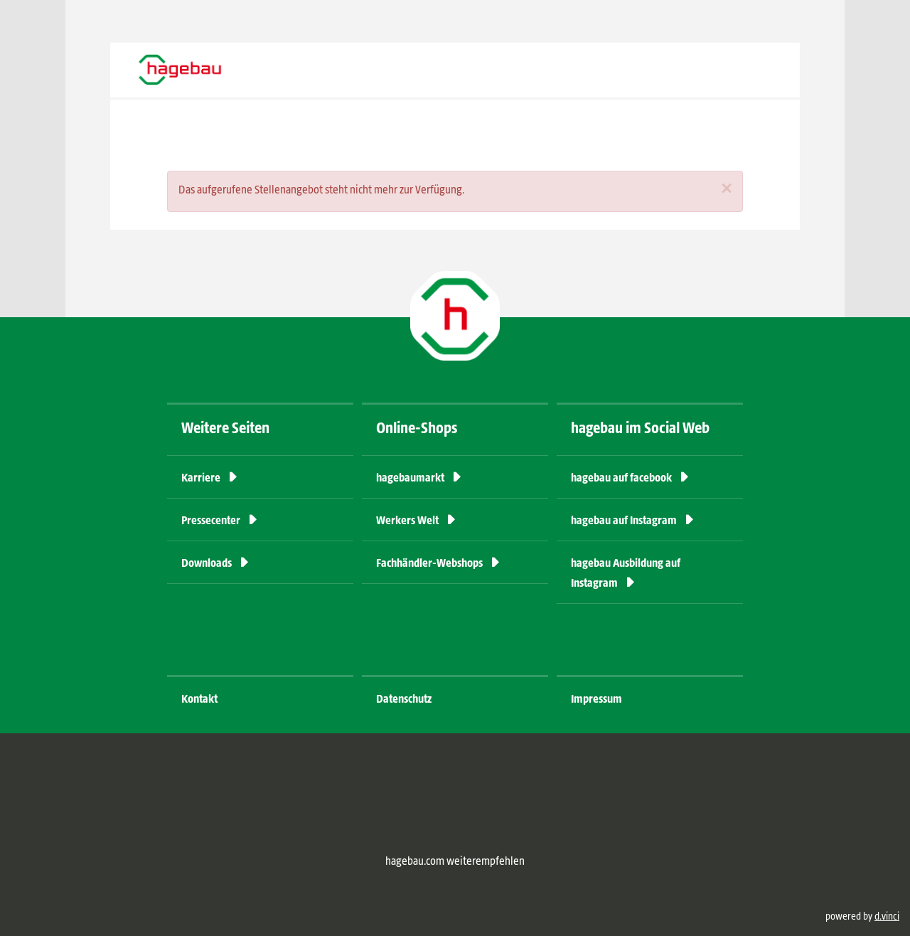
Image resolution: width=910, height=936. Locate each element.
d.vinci (886, 916)
